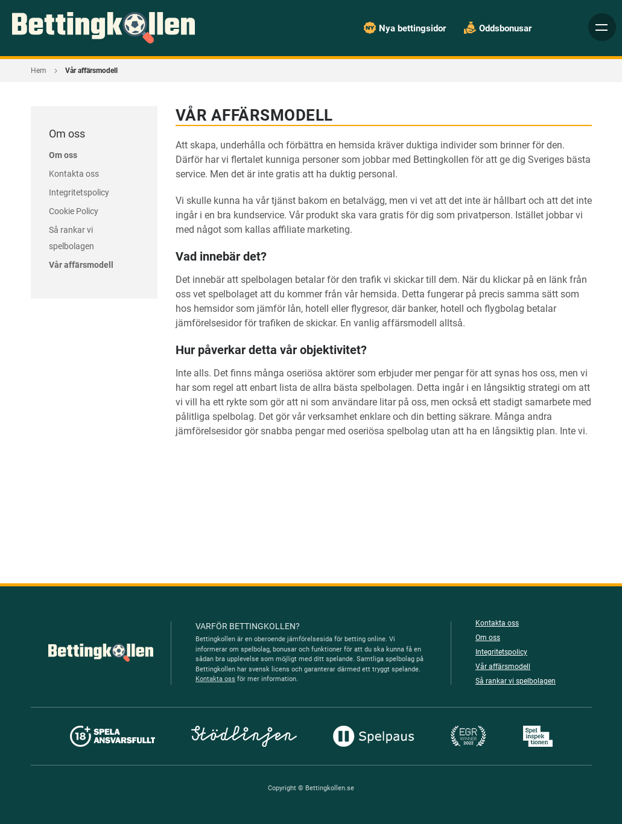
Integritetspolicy (79, 192)
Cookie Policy (74, 211)
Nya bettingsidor (411, 28)
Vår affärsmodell (80, 265)
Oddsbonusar (504, 28)
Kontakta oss (73, 174)
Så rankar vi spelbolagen (514, 681)
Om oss (63, 155)
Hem (38, 70)
